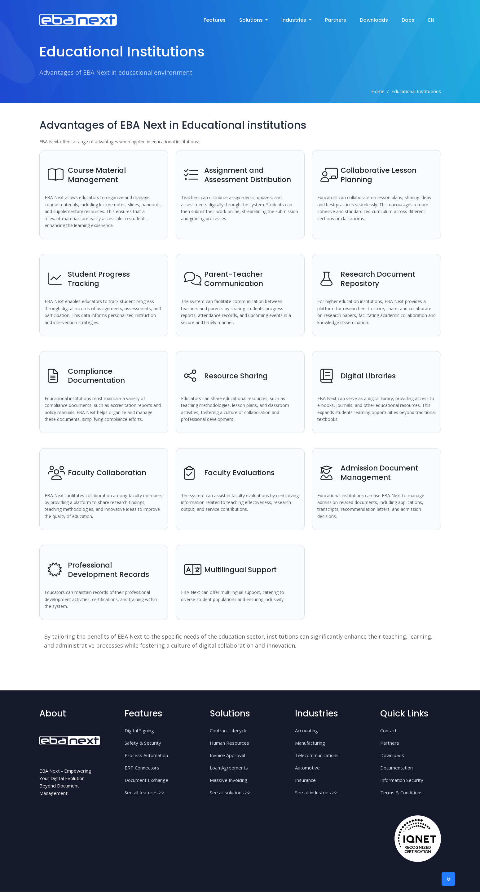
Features (215, 20)
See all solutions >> (230, 792)
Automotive (307, 768)
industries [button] (294, 20)
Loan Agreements (229, 768)
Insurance (305, 780)
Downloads (374, 20)
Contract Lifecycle (229, 730)
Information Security (401, 780)
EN (431, 20)
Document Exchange (146, 780)
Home (378, 91)
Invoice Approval (227, 755)
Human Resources (229, 743)
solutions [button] (251, 20)
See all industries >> (316, 792)
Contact (388, 730)
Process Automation (146, 755)
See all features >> (145, 792)
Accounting (306, 730)
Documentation (396, 768)
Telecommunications (317, 755)
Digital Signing (139, 730)
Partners (335, 20)
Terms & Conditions (401, 792)
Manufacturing (310, 743)
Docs (408, 20)
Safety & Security (143, 743)
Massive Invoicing (228, 780)
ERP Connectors (142, 768)
